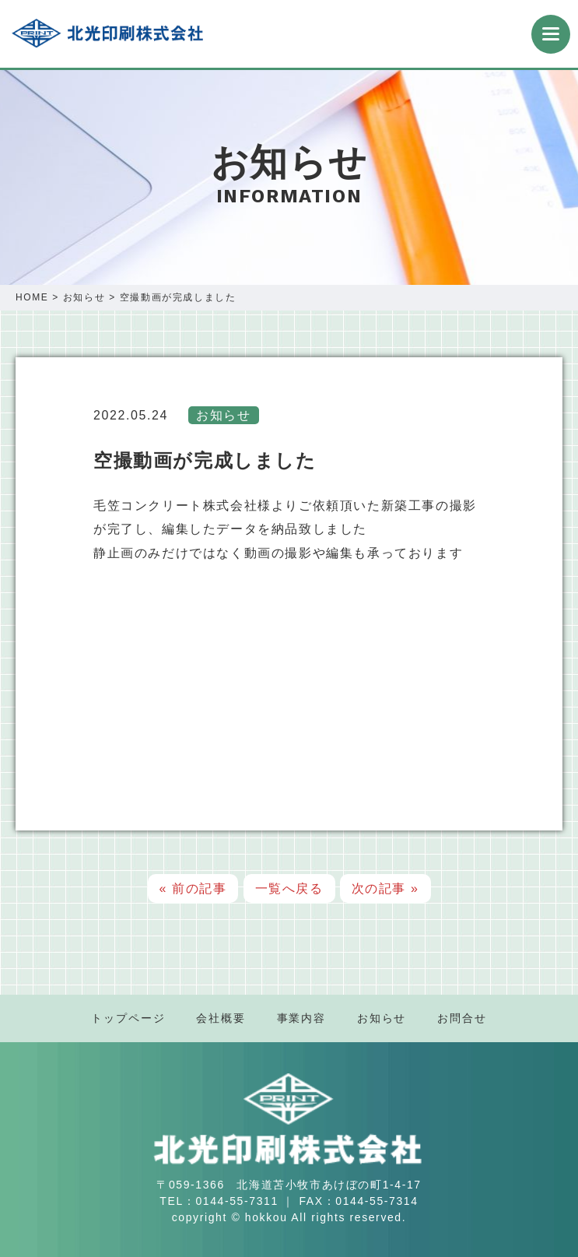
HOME (32, 297)
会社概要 (220, 1018)
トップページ (128, 1018)
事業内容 (301, 1018)
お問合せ (461, 1018)
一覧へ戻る (289, 888)
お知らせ (84, 297)
